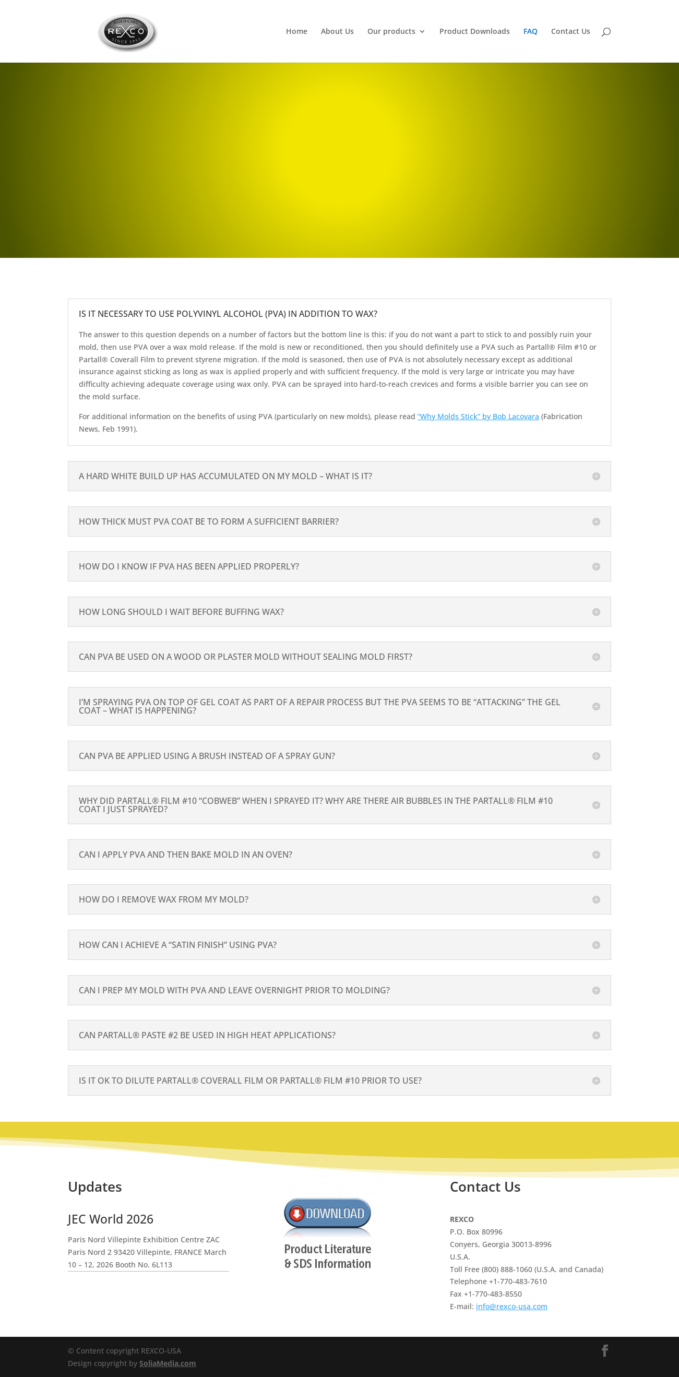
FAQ (530, 32)
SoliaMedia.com (167, 1363)
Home (296, 32)
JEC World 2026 (110, 1218)
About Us (337, 32)
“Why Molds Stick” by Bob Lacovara (478, 416)
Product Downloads (474, 32)
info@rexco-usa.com (511, 1306)
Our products (391, 32)
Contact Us (570, 32)
